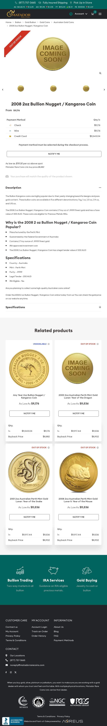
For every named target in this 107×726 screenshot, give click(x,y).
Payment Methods (64, 640)
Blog (56, 631)
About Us (59, 627)
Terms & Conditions (16, 640)
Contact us (12, 627)
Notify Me (54, 153)
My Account (12, 631)
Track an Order (40, 631)
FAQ (56, 635)
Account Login (39, 627)
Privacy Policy (13, 635)
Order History (39, 635)
